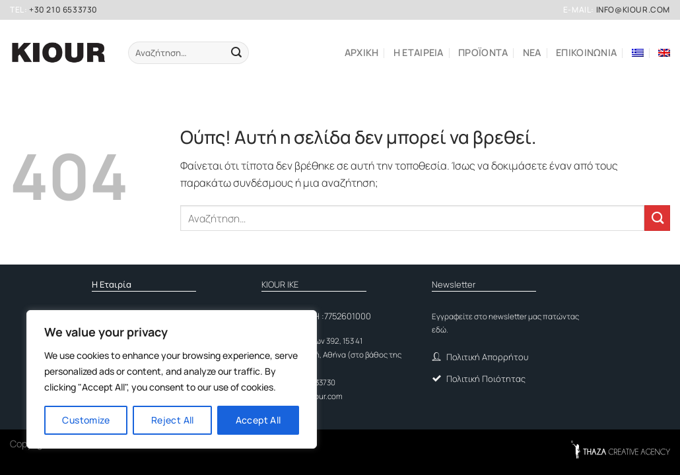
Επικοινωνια (586, 52)
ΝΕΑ (532, 52)
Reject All (172, 420)
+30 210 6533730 (63, 9)
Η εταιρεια (418, 52)
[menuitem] (638, 52)
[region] (171, 379)
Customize (86, 420)
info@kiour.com (633, 9)
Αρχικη (362, 52)
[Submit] (236, 53)
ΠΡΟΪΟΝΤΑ (483, 52)
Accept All (258, 420)
